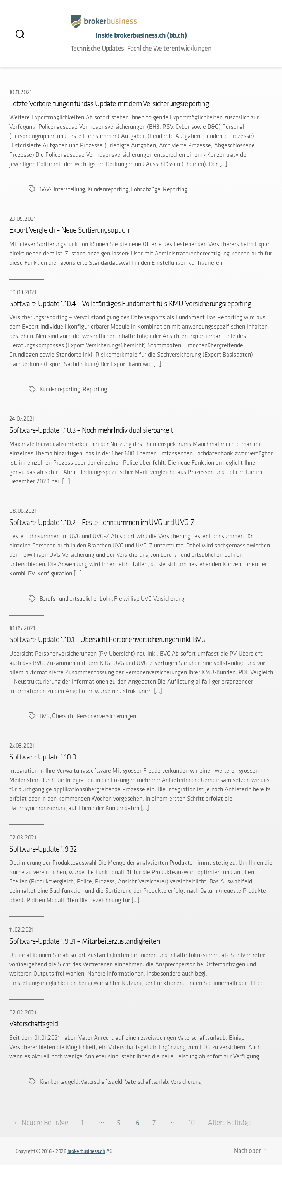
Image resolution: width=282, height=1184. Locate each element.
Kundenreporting (107, 189)
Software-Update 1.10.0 (42, 756)
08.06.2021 (22, 510)
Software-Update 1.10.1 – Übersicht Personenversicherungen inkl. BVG (107, 639)
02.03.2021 (22, 837)
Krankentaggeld (59, 1081)
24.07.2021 (22, 418)
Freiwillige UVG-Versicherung (149, 598)
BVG (45, 716)
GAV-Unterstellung (62, 189)
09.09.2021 (22, 292)
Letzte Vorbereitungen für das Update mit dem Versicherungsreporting (109, 103)
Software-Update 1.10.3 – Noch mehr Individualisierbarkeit (91, 430)
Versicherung (185, 1081)
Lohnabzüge (145, 189)
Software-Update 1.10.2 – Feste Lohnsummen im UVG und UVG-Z (102, 522)
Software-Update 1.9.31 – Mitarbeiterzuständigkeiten (84, 941)
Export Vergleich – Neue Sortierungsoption (69, 229)
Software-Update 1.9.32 (43, 848)
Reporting (175, 189)
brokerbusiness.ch (86, 1170)
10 (205, 1122)
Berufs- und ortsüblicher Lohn (76, 598)
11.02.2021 (21, 929)
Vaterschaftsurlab (146, 1081)
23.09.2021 (22, 218)
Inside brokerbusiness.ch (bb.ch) (141, 35)
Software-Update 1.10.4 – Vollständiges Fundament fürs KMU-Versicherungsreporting (130, 303)
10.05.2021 (22, 628)
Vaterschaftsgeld (33, 1023)
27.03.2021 (22, 745)
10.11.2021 (20, 92)
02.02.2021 (22, 1012)
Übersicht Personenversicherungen (94, 716)
